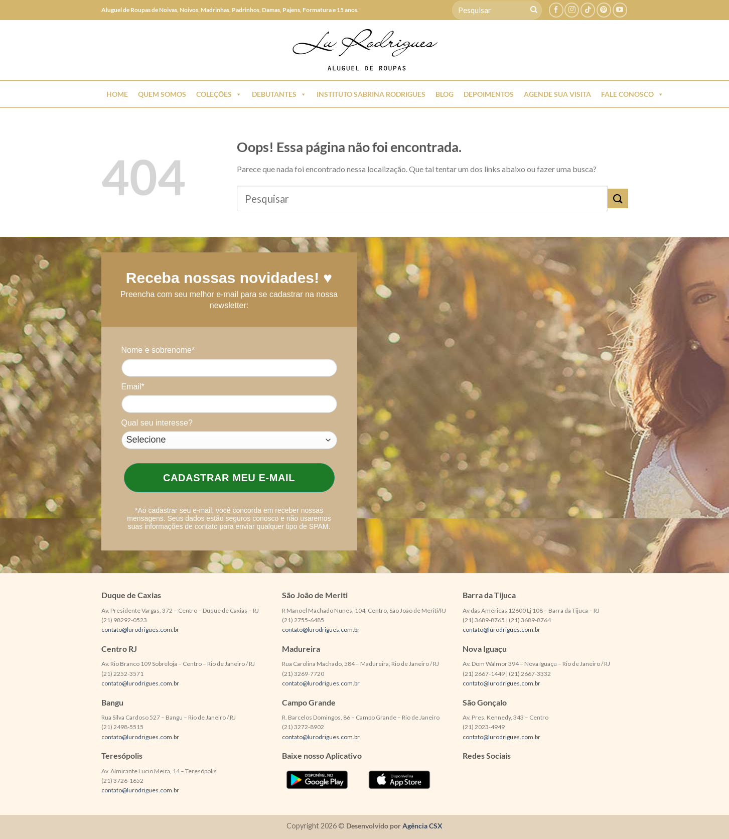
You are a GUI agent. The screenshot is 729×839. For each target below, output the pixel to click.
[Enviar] (533, 10)
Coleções (219, 94)
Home (117, 94)
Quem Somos (162, 94)
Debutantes (279, 94)
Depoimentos (489, 94)
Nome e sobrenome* (158, 350)
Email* (132, 386)
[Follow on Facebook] (556, 10)
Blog (444, 94)
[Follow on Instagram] (571, 10)
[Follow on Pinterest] (604, 10)
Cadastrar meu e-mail (229, 477)
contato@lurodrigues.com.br (140, 629)
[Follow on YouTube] (620, 10)
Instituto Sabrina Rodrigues (371, 94)
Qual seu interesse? (157, 422)
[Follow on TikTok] (587, 10)
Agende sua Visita (557, 94)
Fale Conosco (632, 94)
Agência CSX (422, 825)
